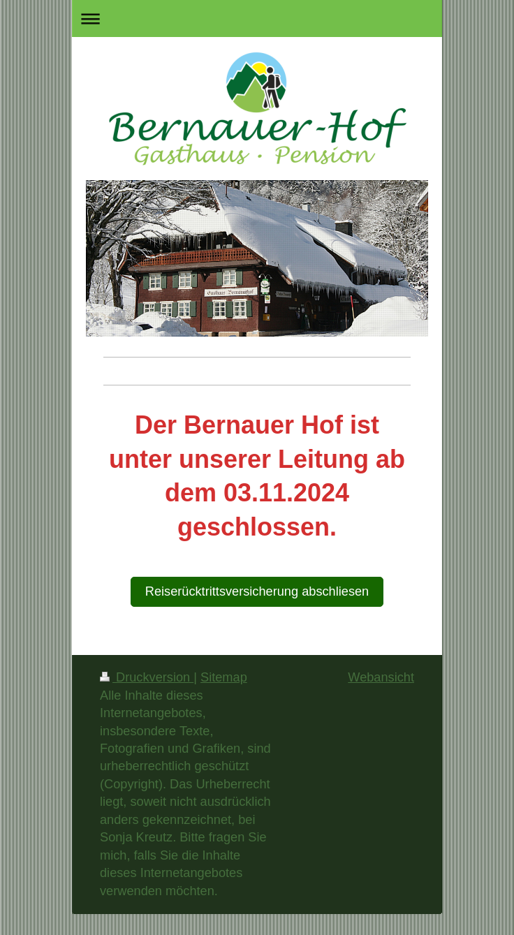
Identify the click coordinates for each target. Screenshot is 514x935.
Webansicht (381, 677)
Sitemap (223, 677)
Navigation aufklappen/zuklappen (257, 18)
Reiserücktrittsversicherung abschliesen (257, 591)
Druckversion (146, 677)
